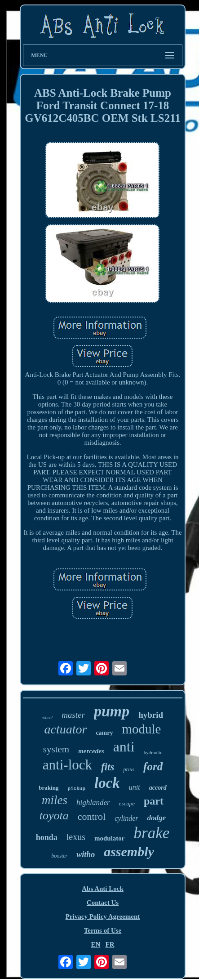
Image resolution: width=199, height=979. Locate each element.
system (56, 749)
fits (107, 767)
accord (158, 787)
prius (128, 769)
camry (104, 732)
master (73, 715)
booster (59, 856)
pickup (76, 788)
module (141, 729)
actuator (65, 729)
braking (48, 787)
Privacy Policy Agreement (103, 916)
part (154, 801)
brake (152, 833)
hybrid (150, 715)
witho (85, 854)
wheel (47, 717)
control (92, 816)
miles (54, 800)
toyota (54, 815)
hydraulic (153, 752)
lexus (75, 837)
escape (127, 803)
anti (124, 746)
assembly (129, 851)
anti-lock (67, 765)
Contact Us (103, 902)
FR (110, 944)
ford (153, 766)
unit (134, 787)
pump (111, 711)
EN (95, 944)
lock (107, 783)
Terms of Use (103, 930)
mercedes (91, 751)
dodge (156, 818)
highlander (93, 802)
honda (46, 837)
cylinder (126, 818)
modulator (109, 838)
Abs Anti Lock (103, 888)
